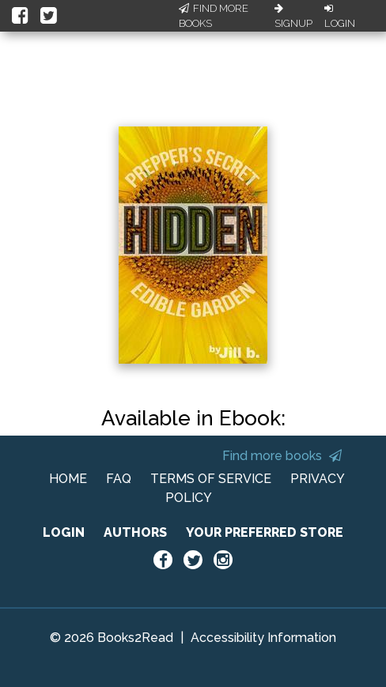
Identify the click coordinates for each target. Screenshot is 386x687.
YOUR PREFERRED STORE (264, 532)
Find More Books (213, 16)
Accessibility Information (263, 637)
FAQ (118, 478)
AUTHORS (135, 532)
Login (339, 16)
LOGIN (64, 532)
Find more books (282, 455)
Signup (293, 16)
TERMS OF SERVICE (210, 478)
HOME (68, 478)
